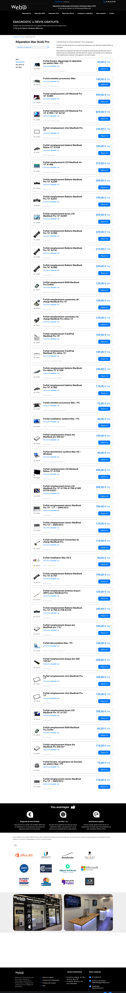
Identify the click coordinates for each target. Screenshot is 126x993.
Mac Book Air (20, 64)
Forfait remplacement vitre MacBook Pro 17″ (63, 677)
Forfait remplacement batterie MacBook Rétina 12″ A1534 (62, 146)
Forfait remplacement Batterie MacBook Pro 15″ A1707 (62, 574)
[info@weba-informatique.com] (90, 986)
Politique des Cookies (49, 983)
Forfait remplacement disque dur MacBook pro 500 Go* (59, 435)
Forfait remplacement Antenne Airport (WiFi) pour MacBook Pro (61, 591)
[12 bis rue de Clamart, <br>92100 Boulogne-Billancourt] (90, 981)
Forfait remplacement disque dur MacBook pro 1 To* (59, 626)
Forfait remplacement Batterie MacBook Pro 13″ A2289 (62, 180)
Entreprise (66, 1)
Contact (111, 13)
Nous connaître (101, 13)
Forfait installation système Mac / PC (61, 419)
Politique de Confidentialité (51, 980)
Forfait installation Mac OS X (57, 557)
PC (48, 71)
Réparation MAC (40, 13)
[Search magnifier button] (48, 47)
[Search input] (31, 47)
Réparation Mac (54, 71)
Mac (46, 71)
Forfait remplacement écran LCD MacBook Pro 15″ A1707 (59, 711)
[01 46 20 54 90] (90, 977)
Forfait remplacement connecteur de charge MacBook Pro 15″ (61, 300)
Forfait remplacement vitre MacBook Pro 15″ (63, 129)
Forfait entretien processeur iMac (59, 78)
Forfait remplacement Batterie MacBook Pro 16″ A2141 (62, 249)
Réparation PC (26, 13)
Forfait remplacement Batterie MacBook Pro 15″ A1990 (62, 232)
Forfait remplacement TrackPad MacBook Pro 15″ (58, 335)
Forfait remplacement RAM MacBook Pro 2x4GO (61, 283)
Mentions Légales (48, 977)
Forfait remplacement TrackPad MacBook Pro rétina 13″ (58, 352)
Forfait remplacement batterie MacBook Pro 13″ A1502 (62, 386)
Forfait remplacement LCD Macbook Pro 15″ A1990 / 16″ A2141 (62, 112)
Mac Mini (19, 67)
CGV (44, 986)
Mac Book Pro (20, 62)
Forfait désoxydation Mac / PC (58, 643)
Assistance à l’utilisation (85, 13)
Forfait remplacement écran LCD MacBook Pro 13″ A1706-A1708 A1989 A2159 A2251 (62, 488)
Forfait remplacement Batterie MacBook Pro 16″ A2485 (62, 266)
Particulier (58, 2)
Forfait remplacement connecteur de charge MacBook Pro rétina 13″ (61, 317)
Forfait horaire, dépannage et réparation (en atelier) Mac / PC (62, 62)
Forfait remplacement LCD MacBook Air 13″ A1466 (62, 163)
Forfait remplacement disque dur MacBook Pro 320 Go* (59, 745)
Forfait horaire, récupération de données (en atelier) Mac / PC (62, 763)
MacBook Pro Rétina (57, 326)
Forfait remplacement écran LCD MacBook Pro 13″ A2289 (59, 214)
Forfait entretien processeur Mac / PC (61, 402)
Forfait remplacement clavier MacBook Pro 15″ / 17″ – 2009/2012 (62, 506)
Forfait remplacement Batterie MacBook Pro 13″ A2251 (62, 197)
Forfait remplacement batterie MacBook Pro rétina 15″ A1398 (62, 369)
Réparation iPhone (68, 13)
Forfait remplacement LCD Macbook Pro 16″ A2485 (62, 94)
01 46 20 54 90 (96, 977)
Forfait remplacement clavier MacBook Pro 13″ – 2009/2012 (62, 523)
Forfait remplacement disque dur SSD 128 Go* (61, 660)
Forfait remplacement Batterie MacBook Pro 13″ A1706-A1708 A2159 (62, 609)
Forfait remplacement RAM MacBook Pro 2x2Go (61, 728)
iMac (17, 59)
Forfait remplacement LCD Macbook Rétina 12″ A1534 (60, 470)
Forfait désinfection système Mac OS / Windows (61, 453)
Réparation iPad (54, 13)
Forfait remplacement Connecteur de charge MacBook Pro (61, 540)
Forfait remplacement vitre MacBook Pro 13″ (63, 694)
